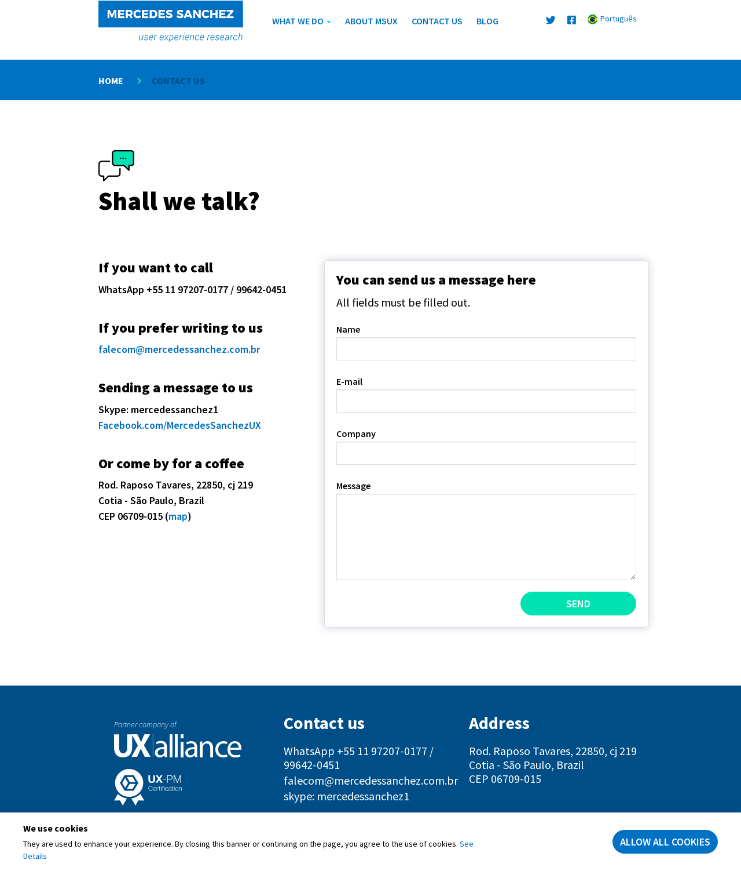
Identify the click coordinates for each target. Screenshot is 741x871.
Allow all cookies (665, 841)
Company (356, 433)
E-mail (349, 381)
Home (110, 80)
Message (353, 485)
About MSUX (371, 21)
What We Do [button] (301, 21)
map (178, 516)
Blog (487, 21)
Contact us (437, 21)
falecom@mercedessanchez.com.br (179, 349)
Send (578, 603)
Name (348, 329)
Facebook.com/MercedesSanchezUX (179, 425)
